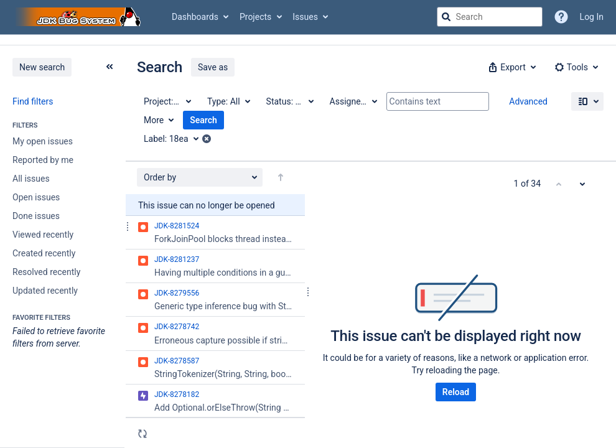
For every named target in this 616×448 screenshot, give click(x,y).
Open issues (36, 197)
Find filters (32, 101)
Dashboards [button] (195, 17)
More (154, 120)
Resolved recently (46, 272)
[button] (511, 67)
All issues (31, 179)
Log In (592, 17)
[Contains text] (437, 101)
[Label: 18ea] (175, 138)
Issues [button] (305, 17)
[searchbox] (490, 17)
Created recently (43, 253)
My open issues (42, 141)
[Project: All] (167, 101)
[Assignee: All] (353, 101)
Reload (455, 392)
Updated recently (45, 291)
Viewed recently (42, 235)
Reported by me (42, 160)
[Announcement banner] (308, 40)
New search (42, 67)
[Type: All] (228, 101)
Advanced (528, 101)
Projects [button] (255, 17)
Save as (213, 67)
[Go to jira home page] (79, 16)
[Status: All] (289, 101)
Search (203, 120)
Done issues (36, 216)
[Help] (561, 17)
